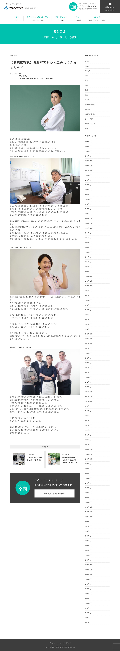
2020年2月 (88, 497)
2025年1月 (88, 214)
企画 (86, 75)
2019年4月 (88, 545)
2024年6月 (88, 247)
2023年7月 (88, 300)
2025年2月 (88, 209)
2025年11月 (88, 165)
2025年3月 (88, 204)
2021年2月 (88, 440)
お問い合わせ (110, 7)
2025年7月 (88, 185)
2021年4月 (88, 430)
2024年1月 (88, 271)
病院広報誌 (49, 78)
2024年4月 (88, 257)
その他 (87, 66)
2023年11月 (88, 281)
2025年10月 (88, 170)
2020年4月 (88, 488)
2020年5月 (88, 483)
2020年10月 (88, 459)
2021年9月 (88, 406)
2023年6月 (88, 305)
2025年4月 (88, 199)
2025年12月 (88, 161)
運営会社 (68, 643)
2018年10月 (88, 574)
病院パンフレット (39, 78)
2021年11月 (88, 396)
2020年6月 (88, 478)
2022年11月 (88, 339)
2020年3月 (88, 492)
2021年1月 (88, 444)
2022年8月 (88, 353)
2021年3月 (88, 435)
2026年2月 (88, 151)
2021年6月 (88, 420)
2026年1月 (88, 156)
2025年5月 (88, 194)
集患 (86, 128)
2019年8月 (88, 526)
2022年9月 (88, 348)
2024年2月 (88, 266)
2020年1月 (88, 502)
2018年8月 (88, 584)
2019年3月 (88, 550)
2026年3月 (88, 146)
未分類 (87, 61)
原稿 (86, 85)
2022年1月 (88, 387)
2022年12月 (88, 334)
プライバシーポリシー (55, 643)
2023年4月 (88, 315)
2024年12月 (88, 218)
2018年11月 (88, 569)
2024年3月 (88, 262)
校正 (86, 95)
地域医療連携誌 (90, 114)
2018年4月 (88, 603)
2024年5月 (88, 252)
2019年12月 (88, 507)
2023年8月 (88, 295)
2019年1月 (88, 560)
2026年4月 (88, 141)
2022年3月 (88, 377)
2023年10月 (88, 286)
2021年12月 (88, 391)
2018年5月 (88, 598)
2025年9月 (88, 175)
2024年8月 (88, 238)
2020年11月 (88, 454)
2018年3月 (88, 608)
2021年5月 (88, 425)
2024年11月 (88, 223)
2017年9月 (88, 622)
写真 (20, 74)
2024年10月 (88, 228)
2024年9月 (88, 233)
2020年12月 (88, 449)
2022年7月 (88, 358)
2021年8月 (88, 411)
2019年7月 (88, 531)
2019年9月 (88, 521)
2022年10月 (88, 343)
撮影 (31, 78)
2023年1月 (88, 329)
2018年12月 (88, 565)
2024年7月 (88, 242)
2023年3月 (88, 319)
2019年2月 (88, 555)
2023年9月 (88, 290)
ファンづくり (89, 119)
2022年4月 (88, 372)
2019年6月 (88, 536)
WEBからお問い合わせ (54, 493)
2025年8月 (88, 180)
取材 (86, 90)
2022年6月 (88, 363)
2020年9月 (88, 464)
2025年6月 (88, 189)
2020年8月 (88, 468)
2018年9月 (88, 579)
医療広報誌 (25, 78)
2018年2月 (88, 613)
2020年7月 (88, 473)
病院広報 (88, 109)
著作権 (87, 100)
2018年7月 (88, 589)
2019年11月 (88, 512)
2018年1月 (88, 618)
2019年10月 (88, 517)
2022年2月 (88, 382)
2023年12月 (88, 276)
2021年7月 (88, 416)
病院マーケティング (91, 124)
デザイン (88, 71)
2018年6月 (88, 593)
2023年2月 (88, 324)
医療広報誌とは (23, 76)
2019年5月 (88, 541)
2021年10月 (88, 401)
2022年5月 (88, 367)
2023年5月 (88, 310)
